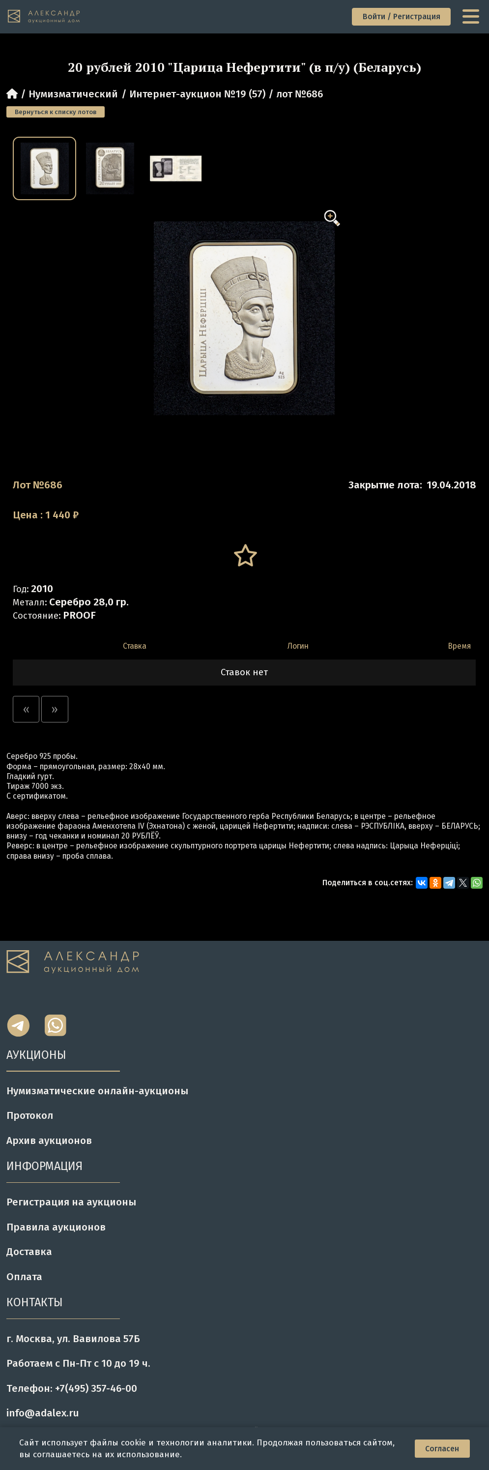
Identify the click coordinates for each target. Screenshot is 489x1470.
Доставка (29, 1252)
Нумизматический (73, 94)
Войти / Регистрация (401, 16)
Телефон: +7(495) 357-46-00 (71, 1388)
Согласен (442, 1448)
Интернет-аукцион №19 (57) (197, 94)
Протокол (29, 1115)
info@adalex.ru (42, 1413)
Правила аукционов (56, 1227)
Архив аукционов (49, 1140)
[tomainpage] (44, 16)
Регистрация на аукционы (71, 1202)
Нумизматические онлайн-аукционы (97, 1091)
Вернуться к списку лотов (55, 112)
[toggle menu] (472, 16)
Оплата (24, 1277)
